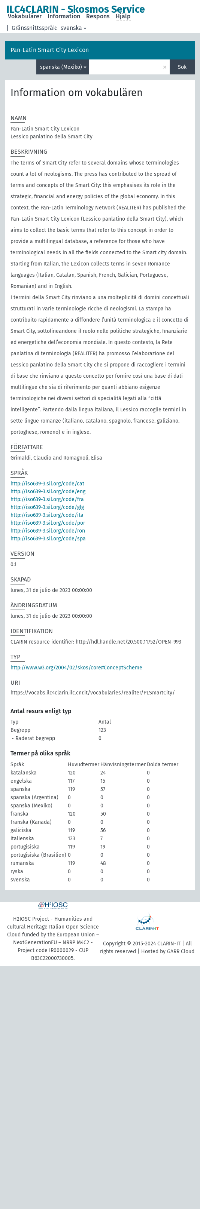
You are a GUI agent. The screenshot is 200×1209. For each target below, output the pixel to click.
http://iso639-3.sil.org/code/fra (47, 499)
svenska (71, 27)
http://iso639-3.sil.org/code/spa (48, 539)
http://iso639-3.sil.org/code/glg (47, 507)
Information (64, 16)
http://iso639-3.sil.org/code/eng (47, 491)
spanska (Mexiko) (61, 67)
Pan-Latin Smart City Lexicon (49, 49)
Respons (98, 16)
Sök (182, 67)
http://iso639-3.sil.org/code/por (47, 523)
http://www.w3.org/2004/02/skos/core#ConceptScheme (76, 668)
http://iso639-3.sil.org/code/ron (47, 531)
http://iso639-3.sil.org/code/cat (47, 484)
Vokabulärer (25, 16)
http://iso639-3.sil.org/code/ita (47, 515)
